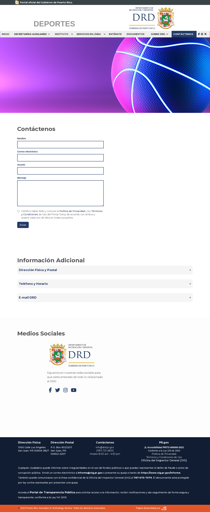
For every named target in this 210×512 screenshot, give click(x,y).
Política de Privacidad (72, 211)
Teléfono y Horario (33, 284)
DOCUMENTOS (135, 34)
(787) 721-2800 (105, 450)
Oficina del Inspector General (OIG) (164, 460)
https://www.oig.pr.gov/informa (160, 472)
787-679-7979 (143, 477)
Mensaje (21, 178)
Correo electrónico (27, 151)
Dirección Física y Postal (38, 270)
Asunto (21, 164)
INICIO (5, 34)
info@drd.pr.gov (105, 447)
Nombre (21, 138)
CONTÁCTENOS (183, 34)
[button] (32, 34)
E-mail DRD (28, 297)
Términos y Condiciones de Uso (164, 457)
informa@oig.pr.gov (90, 472)
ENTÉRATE (115, 34)
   (202, 34)
